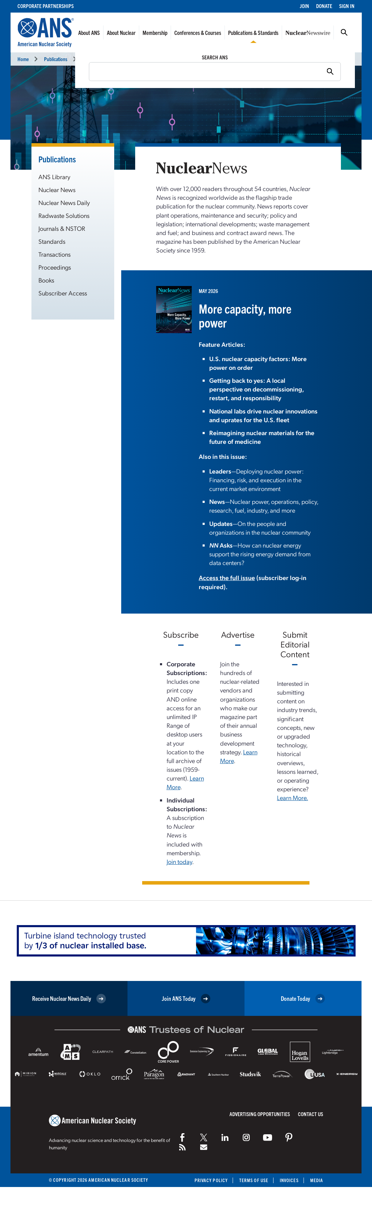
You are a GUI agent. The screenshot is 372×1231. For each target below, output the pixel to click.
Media (316, 1180)
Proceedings (54, 267)
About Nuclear (121, 32)
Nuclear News (96, 59)
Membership (155, 32)
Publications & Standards (253, 32)
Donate (324, 5)
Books (46, 280)
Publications (55, 59)
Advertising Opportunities (259, 1114)
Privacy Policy (211, 1180)
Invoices (289, 1180)
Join (304, 5)
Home (23, 59)
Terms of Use (253, 1180)
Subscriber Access (62, 293)
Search (344, 32)
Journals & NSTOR (61, 228)
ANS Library (54, 177)
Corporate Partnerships (45, 5)
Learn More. (292, 797)
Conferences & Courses (197, 32)
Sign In (347, 5)
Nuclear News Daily (64, 202)
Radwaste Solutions (63, 215)
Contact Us (310, 1114)
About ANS (89, 32)
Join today (179, 861)
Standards (51, 241)
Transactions (54, 254)
